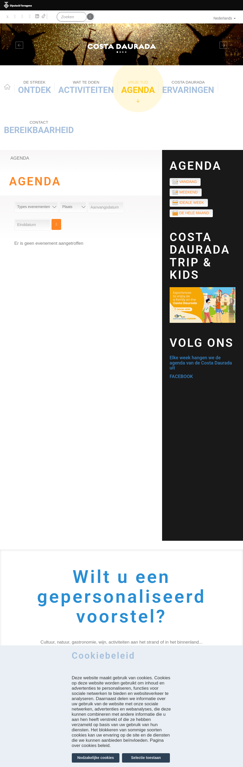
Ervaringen (188, 87)
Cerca (56, 224)
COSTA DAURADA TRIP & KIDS (200, 256)
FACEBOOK (181, 376)
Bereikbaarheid (39, 127)
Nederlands (224, 18)
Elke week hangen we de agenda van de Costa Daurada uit (201, 363)
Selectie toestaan (146, 758)
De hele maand (194, 213)
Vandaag (188, 182)
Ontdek (34, 87)
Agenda (138, 87)
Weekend (188, 192)
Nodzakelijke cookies (95, 758)
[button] (18, 44)
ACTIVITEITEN (86, 87)
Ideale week (191, 202)
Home (7, 87)
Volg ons (202, 343)
